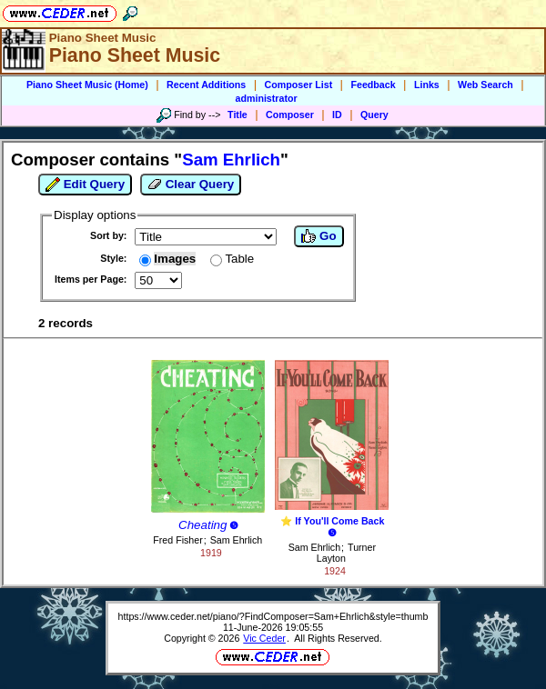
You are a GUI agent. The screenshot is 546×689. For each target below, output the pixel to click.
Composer (290, 114)
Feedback (372, 84)
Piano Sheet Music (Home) (87, 84)
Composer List (299, 84)
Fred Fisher (177, 539)
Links (427, 84)
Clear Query (190, 184)
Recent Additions (206, 84)
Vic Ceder (264, 638)
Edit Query (85, 184)
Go (318, 236)
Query (374, 114)
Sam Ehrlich (236, 539)
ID (337, 114)
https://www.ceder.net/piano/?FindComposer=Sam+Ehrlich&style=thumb (273, 616)
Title (238, 114)
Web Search (485, 84)
